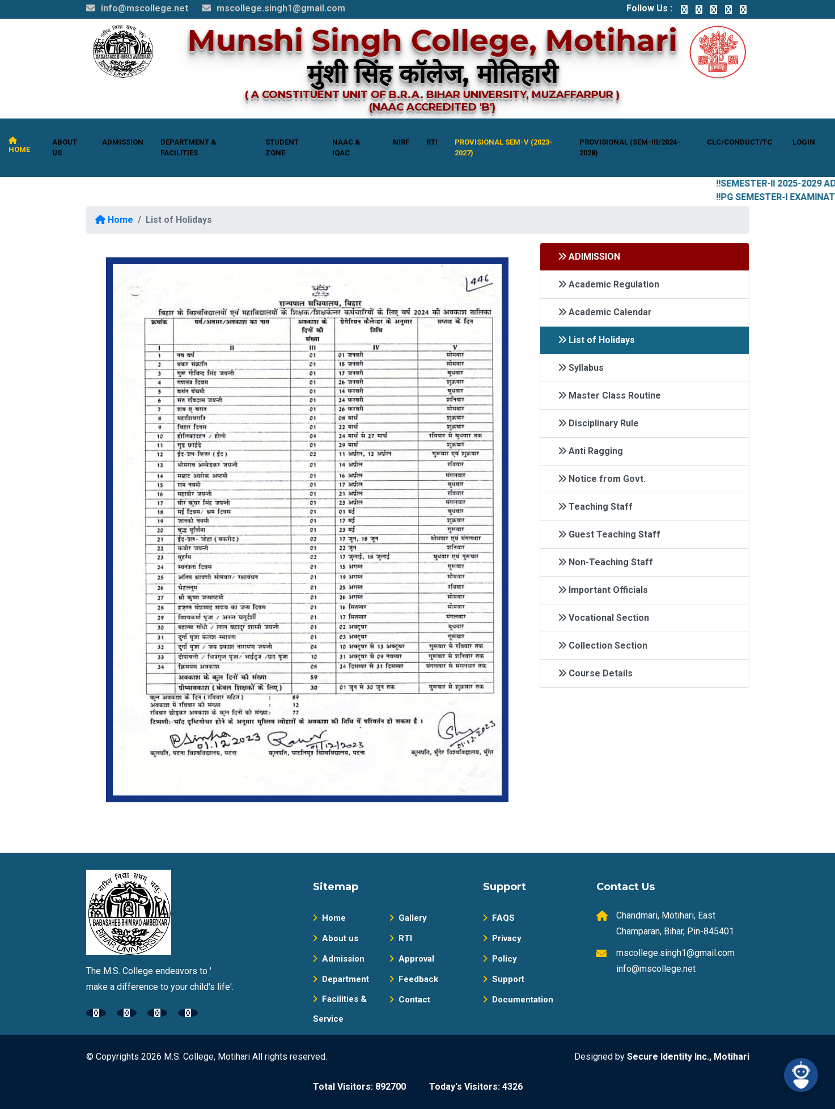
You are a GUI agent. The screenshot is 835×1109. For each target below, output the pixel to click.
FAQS (499, 918)
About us (335, 938)
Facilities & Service (340, 1009)
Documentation (518, 999)
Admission (338, 959)
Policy (500, 959)
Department (341, 979)
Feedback (413, 979)
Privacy (502, 938)
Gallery (408, 918)
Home (114, 219)
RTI (400, 938)
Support (503, 979)
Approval (411, 959)
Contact (409, 999)
